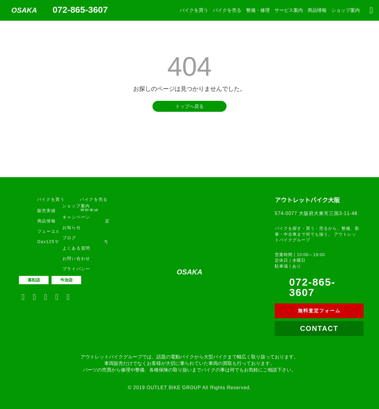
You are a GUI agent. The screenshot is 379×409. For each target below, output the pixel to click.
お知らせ (71, 227)
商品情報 (317, 10)
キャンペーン (76, 217)
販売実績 (46, 210)
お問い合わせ (76, 258)
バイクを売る (227, 10)
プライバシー (76, 268)
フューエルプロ (53, 231)
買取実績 (89, 210)
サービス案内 (288, 10)
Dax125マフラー (55, 241)
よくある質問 (76, 248)
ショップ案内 (345, 10)
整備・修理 (258, 10)
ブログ (69, 237)
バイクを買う (194, 10)
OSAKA (24, 10)
